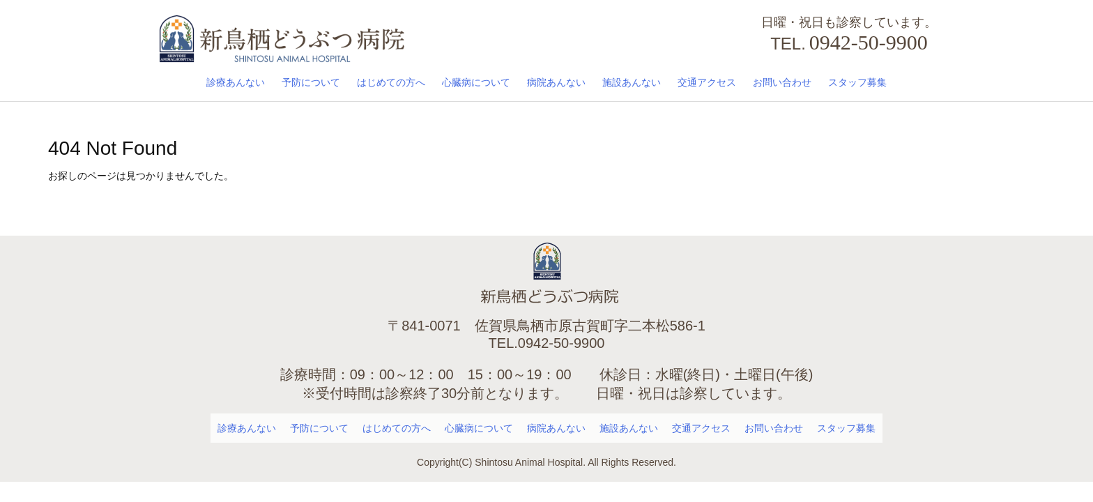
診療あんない (235, 82)
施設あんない (631, 82)
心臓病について (476, 82)
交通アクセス (707, 82)
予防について (311, 82)
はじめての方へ (391, 82)
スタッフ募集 (857, 82)
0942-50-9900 (868, 42)
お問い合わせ (782, 82)
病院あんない (556, 82)
